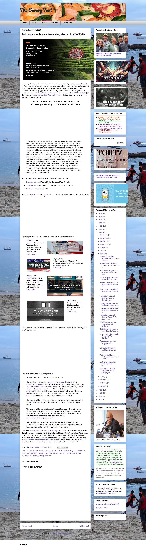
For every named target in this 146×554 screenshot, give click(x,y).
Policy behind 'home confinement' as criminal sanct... (109, 357)
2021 (101, 229)
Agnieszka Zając (52, 431)
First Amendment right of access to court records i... (109, 291)
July (102, 250)
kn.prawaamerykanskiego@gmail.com (39, 418)
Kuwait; (107, 117)
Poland (68, 453)
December (104, 235)
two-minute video (35, 194)
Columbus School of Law (35, 384)
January (103, 386)
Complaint (29, 185)
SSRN (34, 23)
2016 (101, 399)
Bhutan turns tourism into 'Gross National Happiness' (108, 54)
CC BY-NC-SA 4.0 (79, 93)
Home (25, 23)
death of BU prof (115, 126)
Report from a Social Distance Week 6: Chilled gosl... (107, 371)
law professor (105, 450)
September (104, 244)
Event (28, 254)
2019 (101, 390)
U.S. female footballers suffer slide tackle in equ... (108, 364)
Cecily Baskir (71, 303)
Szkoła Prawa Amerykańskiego (58, 382)
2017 (101, 396)
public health (76, 453)
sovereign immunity (44, 456)
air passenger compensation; (109, 125)
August (103, 247)
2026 (101, 213)
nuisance (56, 453)
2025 (101, 217)
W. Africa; (110, 119)
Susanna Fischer (32, 278)
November (104, 238)
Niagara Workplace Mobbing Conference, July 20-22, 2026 (108, 176)
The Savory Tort (36, 10)
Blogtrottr (109, 488)
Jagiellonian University (79, 84)
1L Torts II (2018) (102, 508)
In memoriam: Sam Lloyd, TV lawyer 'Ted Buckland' (109, 336)
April (102, 377)
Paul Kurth (30, 241)
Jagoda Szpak (38, 431)
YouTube (54, 23)
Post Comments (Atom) (60, 534)
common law (48, 451)
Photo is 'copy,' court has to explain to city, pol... (109, 278)
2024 (101, 220)
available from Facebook (46, 95)
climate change (38, 451)
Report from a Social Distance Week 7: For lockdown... (108, 317)
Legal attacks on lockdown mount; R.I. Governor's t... (109, 310)
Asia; (118, 117)
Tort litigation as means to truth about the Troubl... (109, 330)
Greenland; (103, 119)
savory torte (115, 463)
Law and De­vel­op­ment (112, 121)
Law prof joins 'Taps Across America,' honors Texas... (109, 258)
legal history (34, 453)
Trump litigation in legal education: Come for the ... (109, 265)
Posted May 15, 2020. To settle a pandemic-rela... (109, 304)
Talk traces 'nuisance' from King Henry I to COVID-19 (109, 284)
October (103, 241)
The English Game (32, 189)
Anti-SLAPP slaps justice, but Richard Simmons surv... (109, 272)
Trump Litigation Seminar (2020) (107, 504)
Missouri (49, 453)
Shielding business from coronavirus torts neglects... (108, 324)
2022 (101, 226)
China (29, 451)
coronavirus (58, 451)
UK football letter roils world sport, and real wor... (108, 350)
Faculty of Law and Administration (48, 387)
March (102, 380)
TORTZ (44, 23)
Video (34, 254)
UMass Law (67, 23)
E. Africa (117, 119)
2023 (101, 223)
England (73, 451)
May (102, 254)
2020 (101, 232)
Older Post (84, 526)
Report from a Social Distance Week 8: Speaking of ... (107, 298)
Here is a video (67, 93)
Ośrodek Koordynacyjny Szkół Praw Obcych (43, 440)
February (103, 383)
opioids (62, 453)
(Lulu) (107, 123)
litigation (42, 453)
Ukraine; (113, 117)
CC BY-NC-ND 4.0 (48, 194)
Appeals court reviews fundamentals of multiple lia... (108, 343)
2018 (101, 393)
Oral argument (31, 182)
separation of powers (29, 456)
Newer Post (27, 526)
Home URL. (106, 493)
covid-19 (66, 451)
